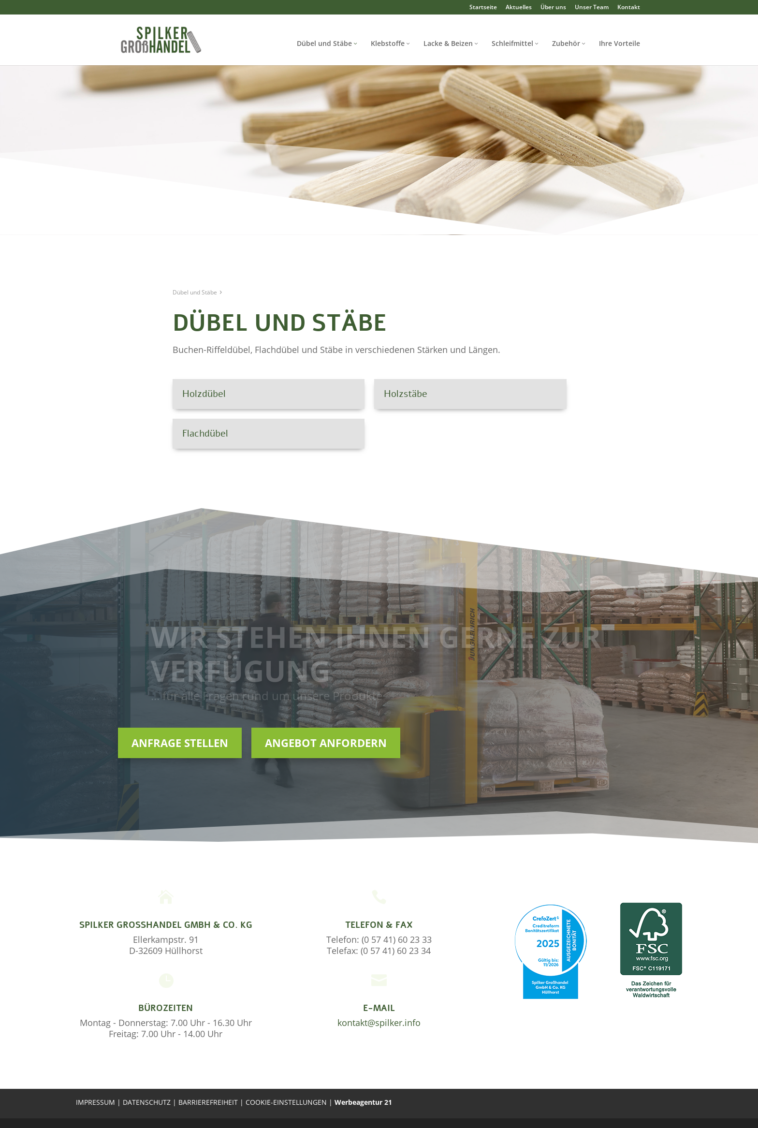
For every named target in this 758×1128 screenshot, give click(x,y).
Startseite (483, 7)
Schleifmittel (512, 43)
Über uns (553, 7)
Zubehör (566, 43)
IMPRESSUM (95, 1102)
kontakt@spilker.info (379, 1022)
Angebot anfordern (326, 742)
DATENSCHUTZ (148, 1102)
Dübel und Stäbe (324, 43)
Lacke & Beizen (448, 43)
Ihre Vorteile (619, 43)
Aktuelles (519, 7)
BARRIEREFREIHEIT (208, 1102)
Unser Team (592, 7)
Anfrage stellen (179, 742)
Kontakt (628, 7)
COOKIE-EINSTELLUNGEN (287, 1102)
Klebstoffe (388, 43)
